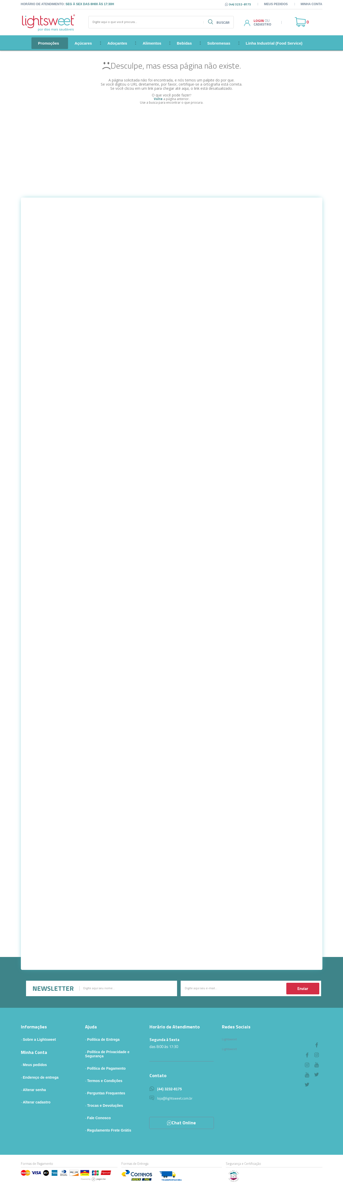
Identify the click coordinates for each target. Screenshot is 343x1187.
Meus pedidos (276, 4)
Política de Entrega (103, 1039)
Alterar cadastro (37, 1102)
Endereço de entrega (41, 1077)
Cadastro (262, 24)
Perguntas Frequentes (106, 1093)
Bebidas (184, 43)
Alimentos (152, 43)
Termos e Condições (104, 1081)
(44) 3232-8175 (169, 1089)
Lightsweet (229, 1039)
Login (259, 20)
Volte (158, 99)
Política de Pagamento (106, 1068)
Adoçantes (117, 43)
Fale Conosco (99, 1118)
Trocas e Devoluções (105, 1105)
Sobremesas (218, 43)
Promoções (48, 43)
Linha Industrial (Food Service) (274, 43)
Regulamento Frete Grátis (109, 1130)
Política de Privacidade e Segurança (107, 1054)
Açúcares (83, 43)
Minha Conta (311, 4)
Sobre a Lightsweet (39, 1039)
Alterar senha (34, 1090)
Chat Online (181, 1122)
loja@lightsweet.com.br (175, 1098)
